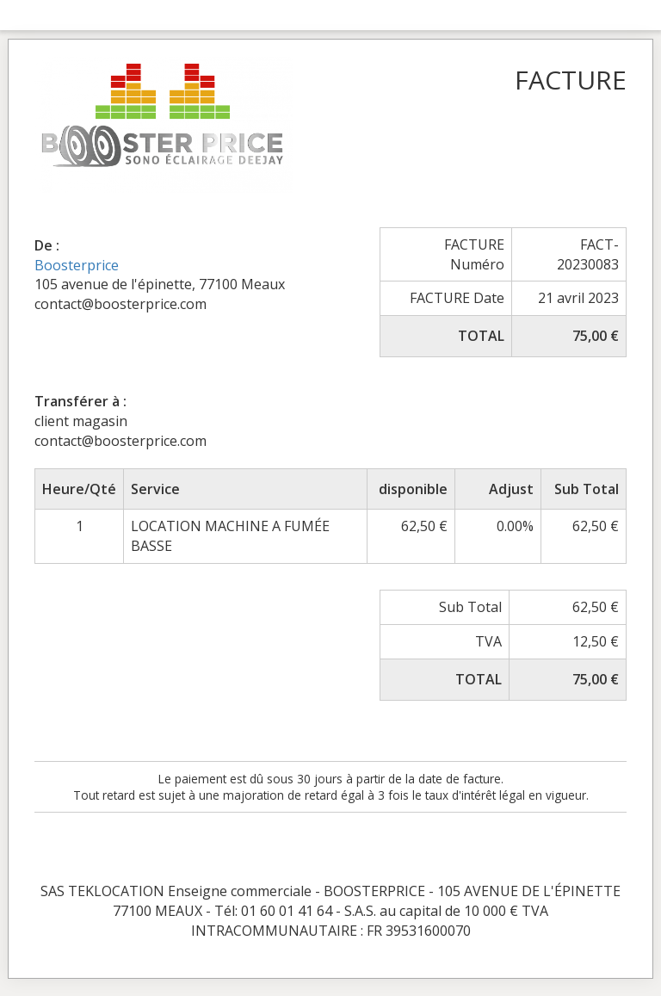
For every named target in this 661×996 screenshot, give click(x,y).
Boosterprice (76, 265)
